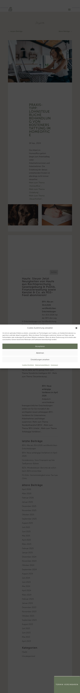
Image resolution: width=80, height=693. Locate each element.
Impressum (54, 365)
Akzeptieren (40, 346)
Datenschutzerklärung (42, 365)
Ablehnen (40, 353)
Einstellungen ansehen (40, 359)
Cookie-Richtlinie (28, 365)
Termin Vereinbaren (67, 685)
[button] (76, 328)
